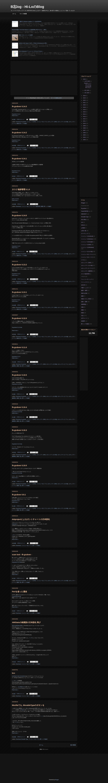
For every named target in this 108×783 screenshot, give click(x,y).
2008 (84, 128)
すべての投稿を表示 (56, 98)
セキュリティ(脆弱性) (87, 271)
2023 (84, 98)
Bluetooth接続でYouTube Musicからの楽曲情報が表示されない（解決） (29, 29)
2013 (84, 116)
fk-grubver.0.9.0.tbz (16, 562)
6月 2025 (87, 90)
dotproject (14, 524)
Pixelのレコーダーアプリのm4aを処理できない (87, 85)
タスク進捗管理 (36, 206)
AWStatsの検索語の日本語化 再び (26, 622)
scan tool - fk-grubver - (22, 555)
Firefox (22, 710)
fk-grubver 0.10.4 (19, 407)
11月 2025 (87, 81)
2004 (84, 137)
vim (82, 222)
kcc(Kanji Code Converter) (18, 676)
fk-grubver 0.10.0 (19, 465)
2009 (84, 125)
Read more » (15, 115)
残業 (82, 296)
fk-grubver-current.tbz (17, 388)
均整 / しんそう (85, 287)
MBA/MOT (84, 214)
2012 (84, 118)
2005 (84, 135)
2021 (84, 102)
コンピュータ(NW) (31, 121)
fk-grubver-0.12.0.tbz (17, 327)
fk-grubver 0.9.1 (19, 495)
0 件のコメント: (21, 119)
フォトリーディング (86, 279)
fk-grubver (23, 121)
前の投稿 (73, 745)
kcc (13, 673)
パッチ (30, 637)
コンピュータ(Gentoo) (87, 239)
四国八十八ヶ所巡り (86, 299)
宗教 (82, 307)
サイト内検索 (23, 13)
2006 (84, 132)
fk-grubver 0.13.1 (19, 292)
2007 (84, 130)
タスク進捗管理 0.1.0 (21, 189)
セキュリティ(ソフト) (63, 364)
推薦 (18, 123)
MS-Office (83, 219)
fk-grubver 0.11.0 (19, 347)
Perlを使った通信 (19, 592)
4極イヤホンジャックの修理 (26, 35)
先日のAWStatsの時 (17, 625)
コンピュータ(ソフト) (42, 121)
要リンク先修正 (23, 123)
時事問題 (83, 304)
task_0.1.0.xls (15, 198)
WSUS (83, 225)
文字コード (84, 318)
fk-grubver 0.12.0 (19, 318)
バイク (83, 276)
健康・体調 (84, 290)
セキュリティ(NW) (52, 121)
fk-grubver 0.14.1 (19, 159)
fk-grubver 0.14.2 (19, 132)
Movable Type (24, 739)
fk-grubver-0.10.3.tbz (17, 444)
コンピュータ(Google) (87, 241)
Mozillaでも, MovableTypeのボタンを (28, 705)
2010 (84, 123)
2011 (84, 121)
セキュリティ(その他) (63, 121)
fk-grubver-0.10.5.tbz (17, 384)
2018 (84, 107)
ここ (13, 680)
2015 (84, 111)
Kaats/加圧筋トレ (85, 211)
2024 (84, 95)
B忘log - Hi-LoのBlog (27, 7)
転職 (82, 312)
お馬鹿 (83, 228)
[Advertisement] (44, 67)
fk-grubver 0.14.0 (19, 215)
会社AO (83, 285)
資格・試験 (84, 301)
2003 (84, 139)
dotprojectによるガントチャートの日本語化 (31, 519)
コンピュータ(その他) (87, 251)
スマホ (83, 260)
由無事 (83, 321)
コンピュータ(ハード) (87, 257)
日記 (20, 366)
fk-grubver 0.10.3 (19, 430)
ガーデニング (84, 233)
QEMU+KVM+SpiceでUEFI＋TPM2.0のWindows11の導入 (33, 43)
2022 (84, 100)
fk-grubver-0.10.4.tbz (17, 411)
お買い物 (83, 230)
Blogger (83, 203)
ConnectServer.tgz (16, 596)
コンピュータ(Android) (87, 236)
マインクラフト (85, 282)
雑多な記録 (84, 293)
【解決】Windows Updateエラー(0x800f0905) (30, 21)
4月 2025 (87, 92)
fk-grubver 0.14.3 (19, 106)
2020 (84, 105)
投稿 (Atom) (45, 749)
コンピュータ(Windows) (87, 247)
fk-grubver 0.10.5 (19, 375)
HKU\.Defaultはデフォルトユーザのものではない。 (31, 51)
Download (18, 121)
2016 (84, 109)
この (13, 534)
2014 (84, 114)
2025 (84, 79)
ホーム (14, 13)
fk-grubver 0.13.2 (19, 265)
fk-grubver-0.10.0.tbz (17, 473)
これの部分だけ (21, 686)
